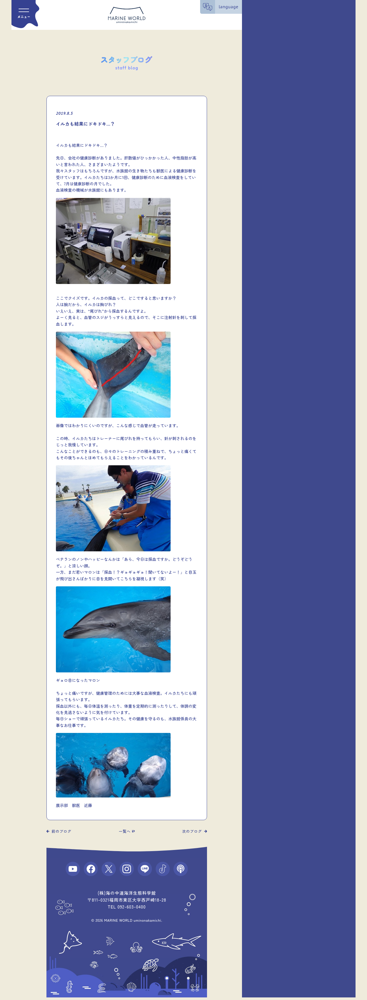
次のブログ (192, 831)
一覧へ (124, 831)
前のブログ (61, 831)
